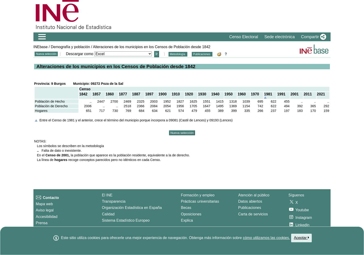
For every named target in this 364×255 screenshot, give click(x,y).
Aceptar (301, 238)
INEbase (40, 47)
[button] (312, 37)
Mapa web (44, 204)
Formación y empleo (197, 195)
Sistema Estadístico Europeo (126, 220)
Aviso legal (45, 210)
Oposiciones (191, 214)
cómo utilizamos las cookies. (266, 238)
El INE (107, 195)
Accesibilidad (46, 217)
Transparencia (114, 201)
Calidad (108, 214)
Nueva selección (46, 54)
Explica (187, 220)
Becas (186, 208)
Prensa (42, 223)
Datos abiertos (250, 201)
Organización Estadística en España (132, 208)
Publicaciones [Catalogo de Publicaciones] (249, 208)
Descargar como (79, 54)
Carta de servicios (253, 214)
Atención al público (253, 195)
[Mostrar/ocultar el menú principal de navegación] (42, 37)
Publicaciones (202, 54)
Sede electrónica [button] (279, 37)
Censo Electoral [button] (243, 37)
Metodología (178, 54)
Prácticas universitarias (200, 201)
